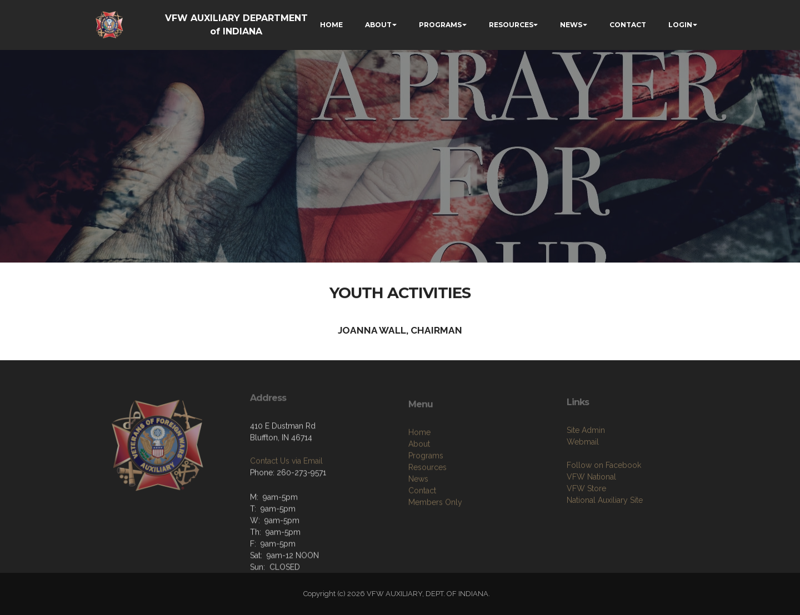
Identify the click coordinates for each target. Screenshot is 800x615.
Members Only (435, 535)
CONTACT (627, 25)
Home (419, 465)
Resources (427, 500)
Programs (425, 489)
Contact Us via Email (286, 484)
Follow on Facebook (604, 495)
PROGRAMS (440, 25)
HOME (331, 25)
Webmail (583, 471)
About (419, 477)
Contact (422, 524)
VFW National (591, 506)
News (418, 512)
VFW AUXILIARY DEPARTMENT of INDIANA (236, 25)
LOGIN (680, 25)
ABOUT (378, 25)
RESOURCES (511, 25)
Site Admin (586, 460)
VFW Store (586, 518)
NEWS (571, 25)
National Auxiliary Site (605, 530)
